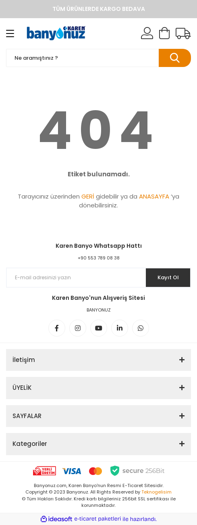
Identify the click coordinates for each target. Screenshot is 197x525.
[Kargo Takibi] (183, 33)
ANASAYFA (154, 196)
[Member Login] (147, 33)
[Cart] (164, 33)
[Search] (98, 58)
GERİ (87, 196)
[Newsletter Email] (98, 278)
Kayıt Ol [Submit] (168, 277)
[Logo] (56, 33)
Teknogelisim (156, 492)
